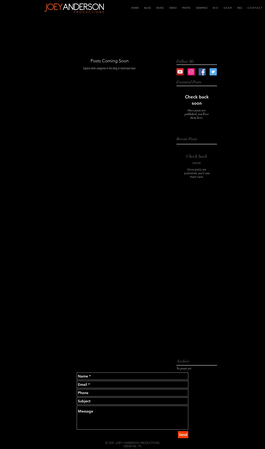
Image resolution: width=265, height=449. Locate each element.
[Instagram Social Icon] (191, 71)
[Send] (183, 434)
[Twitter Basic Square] (213, 71)
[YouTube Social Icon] (180, 71)
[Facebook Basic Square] (202, 71)
